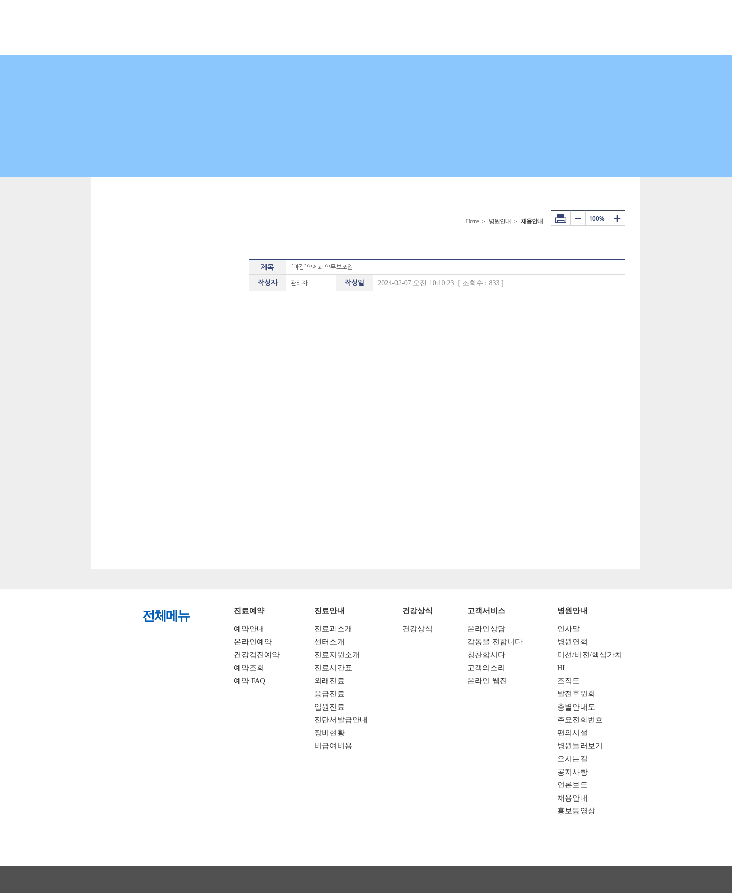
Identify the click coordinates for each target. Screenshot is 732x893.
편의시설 (572, 733)
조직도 (568, 680)
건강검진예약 (257, 655)
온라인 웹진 (487, 680)
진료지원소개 (337, 655)
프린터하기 (561, 218)
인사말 (568, 629)
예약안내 (249, 629)
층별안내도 (576, 707)
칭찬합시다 (486, 655)
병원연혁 (572, 642)
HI (561, 668)
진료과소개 (333, 629)
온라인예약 (253, 642)
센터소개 (329, 642)
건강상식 (417, 629)
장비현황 (329, 733)
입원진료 (329, 707)
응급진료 (329, 694)
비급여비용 (333, 746)
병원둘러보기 (580, 746)
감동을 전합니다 (495, 642)
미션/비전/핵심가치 (589, 655)
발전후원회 (576, 694)
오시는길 (572, 759)
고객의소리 (486, 668)
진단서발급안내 (341, 720)
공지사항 (572, 772)
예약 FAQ (249, 680)
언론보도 (572, 785)
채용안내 (572, 798)
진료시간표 (333, 668)
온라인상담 (486, 629)
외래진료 (329, 680)
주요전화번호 (580, 720)
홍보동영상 (576, 811)
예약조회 (249, 668)
